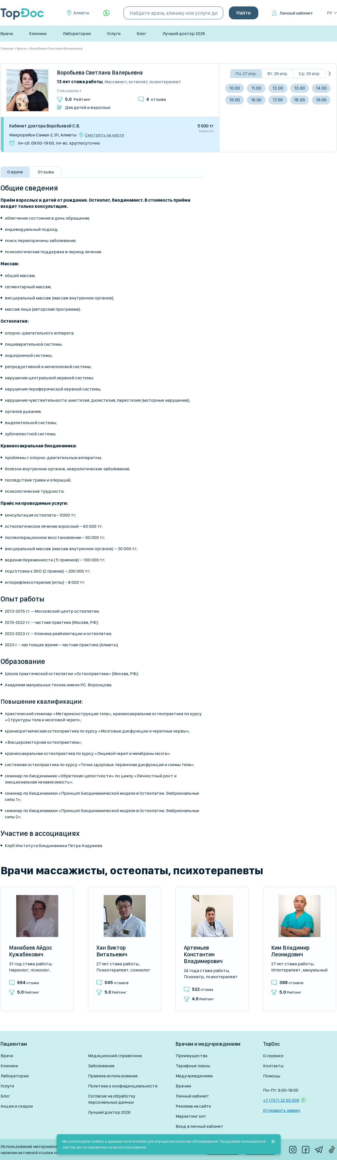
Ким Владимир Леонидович (290, 951)
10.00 (234, 88)
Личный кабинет (296, 13)
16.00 (256, 100)
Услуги (113, 33)
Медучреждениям (194, 1075)
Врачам (183, 1086)
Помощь (271, 1075)
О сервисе (273, 1055)
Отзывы (46, 172)
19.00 (321, 100)
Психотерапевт (165, 81)
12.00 (278, 88)
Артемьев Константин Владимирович (203, 954)
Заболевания (101, 1065)
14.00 (321, 88)
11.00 (256, 88)
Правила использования (113, 1075)
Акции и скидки (17, 1106)
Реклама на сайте (193, 1106)
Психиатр (194, 976)
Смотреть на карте (104, 135)
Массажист (115, 81)
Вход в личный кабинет (199, 1126)
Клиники (38, 33)
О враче (15, 172)
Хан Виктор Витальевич (111, 951)
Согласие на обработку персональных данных (111, 1099)
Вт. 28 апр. (277, 73)
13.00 (299, 88)
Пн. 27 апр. (246, 73)
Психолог (40, 970)
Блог (141, 33)
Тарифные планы (193, 1065)
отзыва (156, 99)
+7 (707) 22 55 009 (281, 1100)
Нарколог (19, 970)
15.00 (234, 100)
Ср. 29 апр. (309, 73)
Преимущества (191, 1055)
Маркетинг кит (191, 1116)
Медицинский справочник (115, 1055)
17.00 (278, 100)
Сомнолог (140, 970)
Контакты (273, 1065)
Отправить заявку (281, 1110)
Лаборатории (77, 33)
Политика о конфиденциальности (122, 1086)
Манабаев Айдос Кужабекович (30, 951)
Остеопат (138, 81)
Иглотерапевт (286, 970)
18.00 (299, 100)
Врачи (6, 33)
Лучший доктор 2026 (183, 33)
